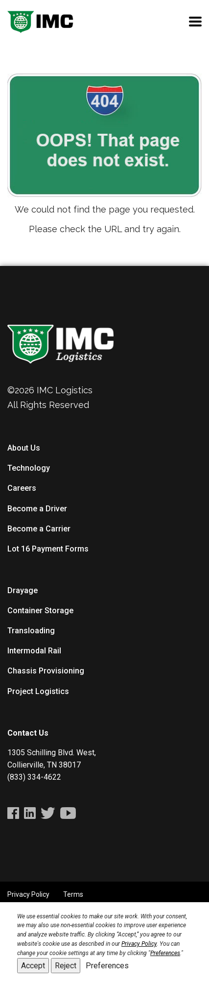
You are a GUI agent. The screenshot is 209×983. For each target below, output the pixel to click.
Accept (33, 965)
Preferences (107, 965)
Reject (65, 965)
